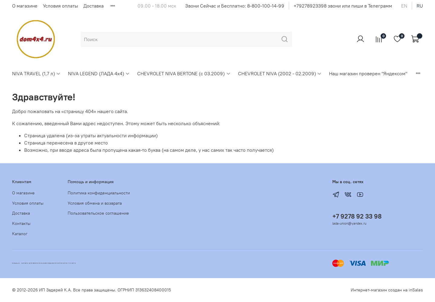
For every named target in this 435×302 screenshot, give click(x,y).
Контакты (21, 223)
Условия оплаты (60, 6)
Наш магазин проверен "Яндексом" (368, 73)
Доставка (93, 6)
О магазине (24, 6)
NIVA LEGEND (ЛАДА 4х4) (99, 73)
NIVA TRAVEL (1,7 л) (36, 73)
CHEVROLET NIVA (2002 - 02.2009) (280, 73)
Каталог (19, 233)
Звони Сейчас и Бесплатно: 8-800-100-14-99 (234, 6)
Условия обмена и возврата (95, 203)
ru (420, 6)
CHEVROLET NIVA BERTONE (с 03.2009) (183, 73)
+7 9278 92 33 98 (357, 216)
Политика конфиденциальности (99, 193)
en (404, 6)
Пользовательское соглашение (98, 213)
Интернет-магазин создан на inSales (387, 290)
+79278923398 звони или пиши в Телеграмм (343, 6)
